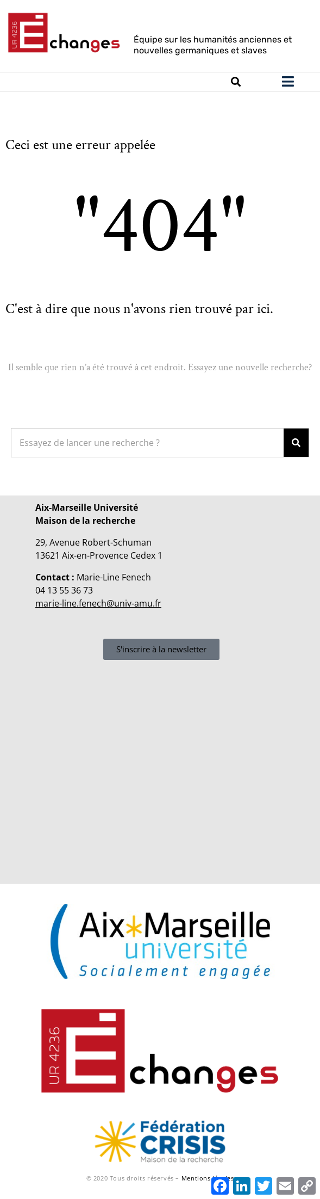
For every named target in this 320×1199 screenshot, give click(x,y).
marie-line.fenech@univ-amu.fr (98, 603)
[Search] (296, 443)
